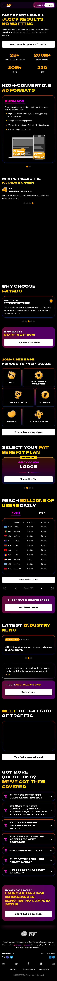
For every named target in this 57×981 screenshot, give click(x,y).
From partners (12, 639)
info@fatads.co (48, 953)
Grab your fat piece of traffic (28, 44)
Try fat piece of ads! (28, 756)
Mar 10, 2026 (25, 639)
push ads (17, 945)
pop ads (27, 945)
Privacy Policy (44, 970)
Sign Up (49, 5)
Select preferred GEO (28, 580)
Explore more (28, 607)
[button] (27, 166)
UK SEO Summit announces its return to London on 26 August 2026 (28, 648)
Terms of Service (29, 970)
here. (7, 674)
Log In (38, 5)
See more (28, 692)
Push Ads (14, 101)
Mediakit (13, 970)
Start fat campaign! (28, 432)
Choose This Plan (28, 479)
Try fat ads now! (28, 342)
